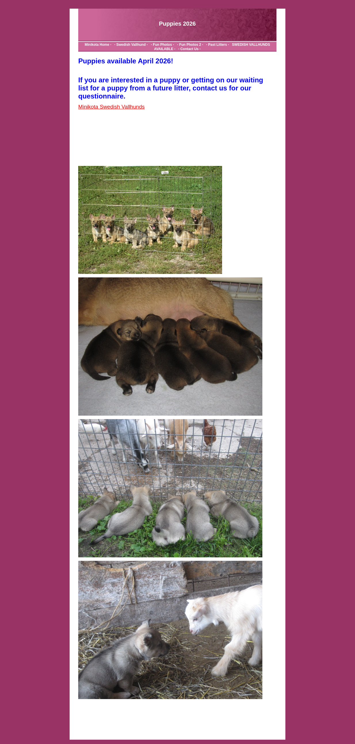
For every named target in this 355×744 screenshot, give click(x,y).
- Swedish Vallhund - (130, 45)
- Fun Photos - (161, 45)
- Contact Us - (188, 49)
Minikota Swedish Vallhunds (111, 107)
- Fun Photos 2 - (189, 45)
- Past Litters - (217, 45)
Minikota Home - (98, 45)
